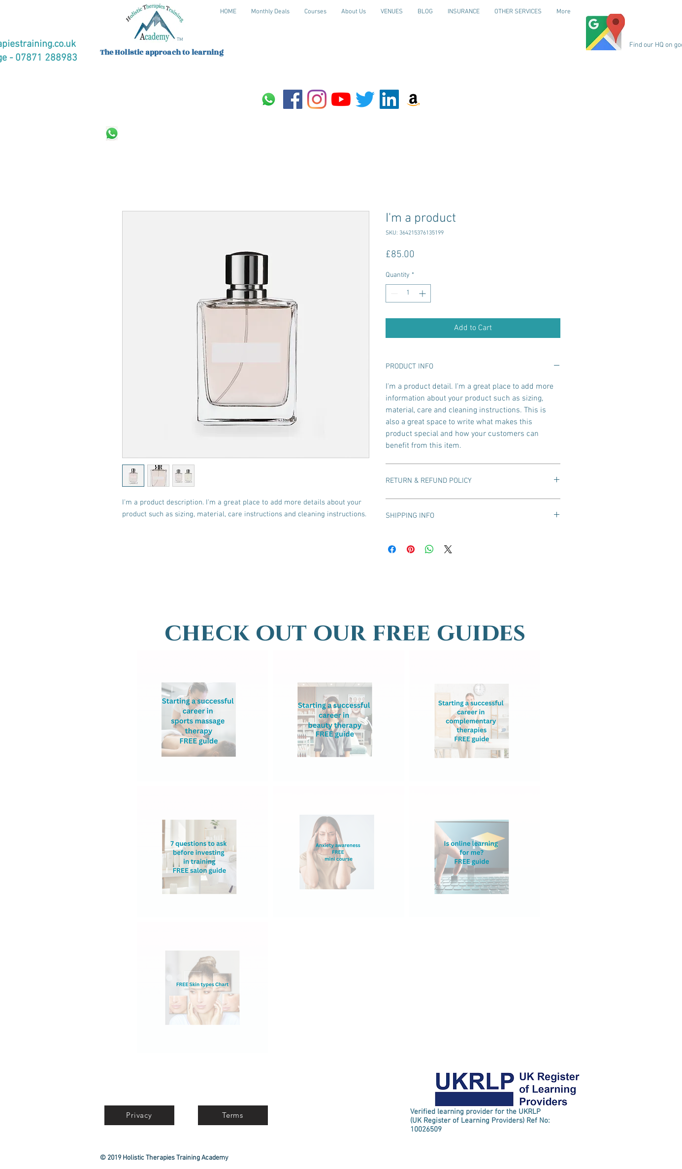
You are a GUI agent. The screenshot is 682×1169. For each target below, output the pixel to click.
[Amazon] (413, 99)
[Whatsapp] (268, 99)
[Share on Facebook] (392, 549)
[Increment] (423, 293)
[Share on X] (448, 549)
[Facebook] (292, 99)
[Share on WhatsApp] (429, 549)
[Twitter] (365, 99)
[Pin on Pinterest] (411, 549)
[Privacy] (139, 1115)
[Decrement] (393, 293)
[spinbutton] (408, 293)
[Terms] (233, 1115)
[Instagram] (316, 99)
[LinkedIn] (389, 99)
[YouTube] (341, 99)
